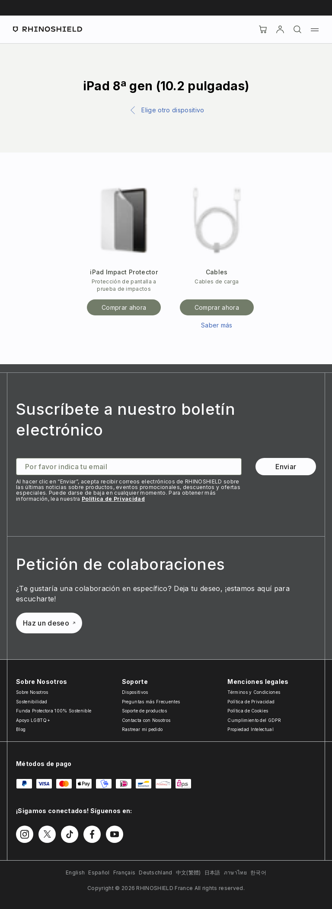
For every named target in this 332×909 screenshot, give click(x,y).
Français (124, 872)
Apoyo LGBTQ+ (33, 720)
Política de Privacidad (113, 499)
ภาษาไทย (235, 872)
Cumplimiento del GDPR (254, 720)
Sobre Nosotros (32, 692)
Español (98, 872)
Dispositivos (135, 692)
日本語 (212, 872)
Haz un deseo (49, 623)
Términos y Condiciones (253, 692)
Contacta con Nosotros (146, 720)
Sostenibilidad (31, 701)
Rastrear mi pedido (142, 729)
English (75, 872)
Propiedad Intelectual (250, 729)
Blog (21, 729)
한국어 (258, 872)
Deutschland (155, 872)
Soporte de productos (144, 710)
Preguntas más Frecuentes (151, 701)
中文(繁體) (188, 872)
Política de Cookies (247, 710)
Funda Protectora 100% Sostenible (53, 710)
